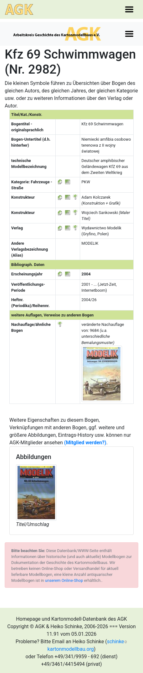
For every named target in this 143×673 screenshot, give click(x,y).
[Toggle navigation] (129, 9)
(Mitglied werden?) (85, 443)
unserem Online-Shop (64, 580)
